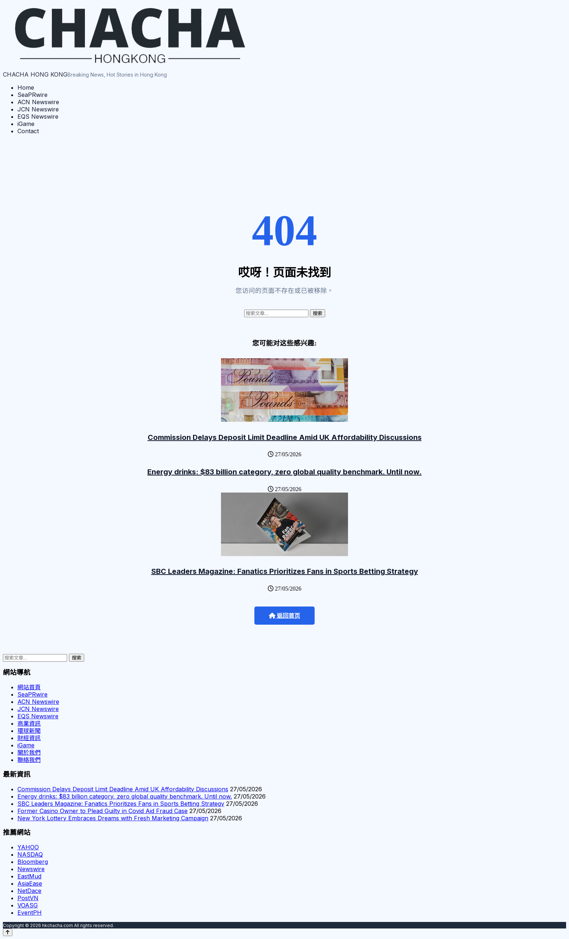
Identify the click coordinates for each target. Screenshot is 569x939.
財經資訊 (29, 738)
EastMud (29, 876)
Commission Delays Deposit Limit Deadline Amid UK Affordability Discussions (285, 437)
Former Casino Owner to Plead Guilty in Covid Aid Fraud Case (102, 811)
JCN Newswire (38, 109)
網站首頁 (29, 687)
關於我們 (29, 752)
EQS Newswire (37, 116)
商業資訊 (29, 723)
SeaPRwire (32, 94)
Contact (28, 131)
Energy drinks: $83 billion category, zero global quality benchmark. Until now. (284, 472)
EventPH (29, 912)
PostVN (27, 898)
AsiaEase (29, 883)
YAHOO (28, 847)
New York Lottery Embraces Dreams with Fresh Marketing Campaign (112, 818)
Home (25, 87)
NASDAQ (30, 854)
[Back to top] (7, 932)
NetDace (29, 890)
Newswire (31, 869)
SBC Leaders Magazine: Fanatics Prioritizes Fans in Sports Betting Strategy (284, 571)
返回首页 (284, 616)
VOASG (27, 905)
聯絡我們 (29, 759)
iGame (25, 123)
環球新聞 (29, 730)
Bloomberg (32, 861)
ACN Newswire (38, 102)
